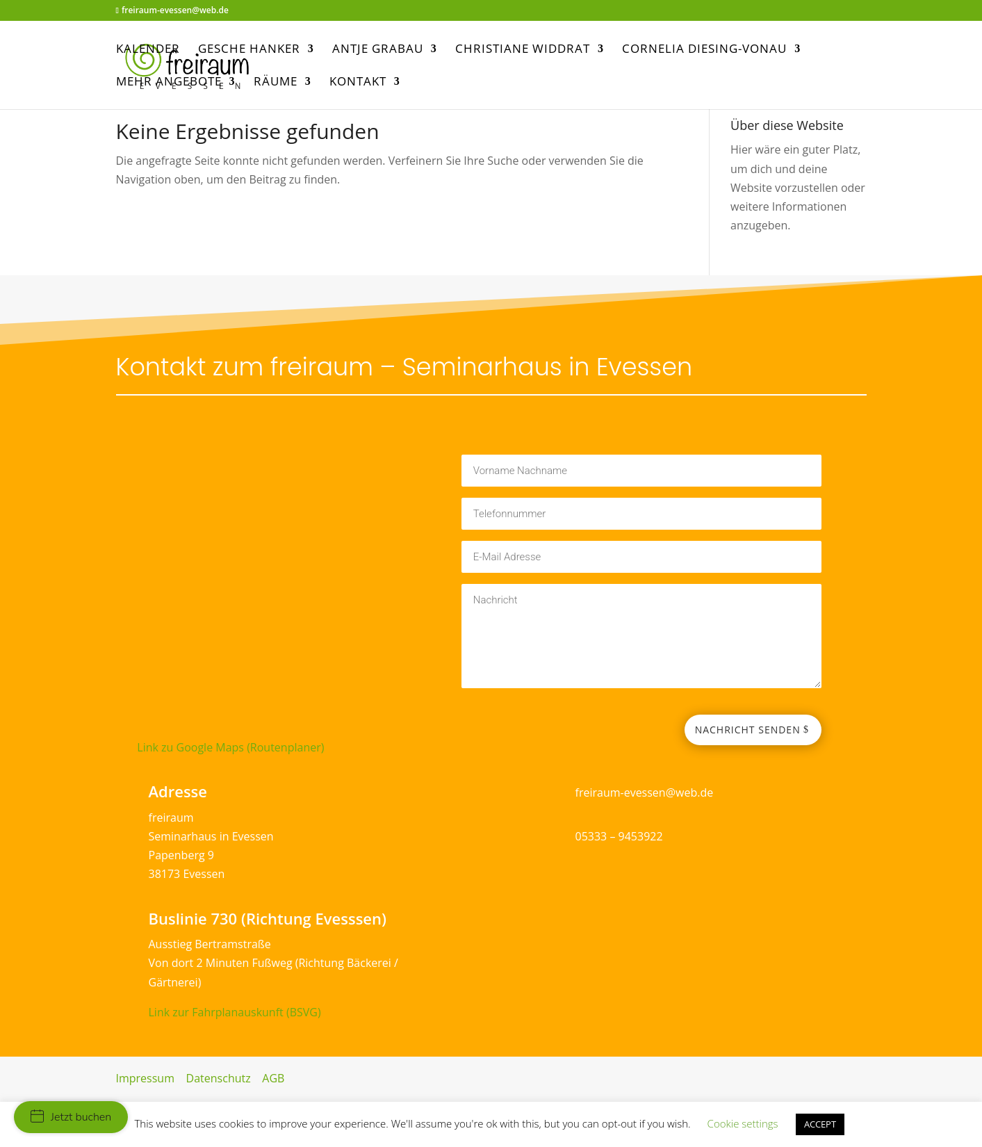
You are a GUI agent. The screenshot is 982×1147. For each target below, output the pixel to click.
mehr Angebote (169, 82)
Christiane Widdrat (522, 50)
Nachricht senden (748, 729)
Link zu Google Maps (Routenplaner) (230, 747)
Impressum (145, 1078)
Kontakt (357, 82)
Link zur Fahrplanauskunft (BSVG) (235, 1012)
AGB (273, 1078)
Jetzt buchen (71, 1117)
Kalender (148, 50)
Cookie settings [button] (742, 1123)
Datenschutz (218, 1078)
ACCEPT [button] (820, 1124)
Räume (275, 82)
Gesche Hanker (249, 50)
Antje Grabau (377, 50)
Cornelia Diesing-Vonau (704, 50)
